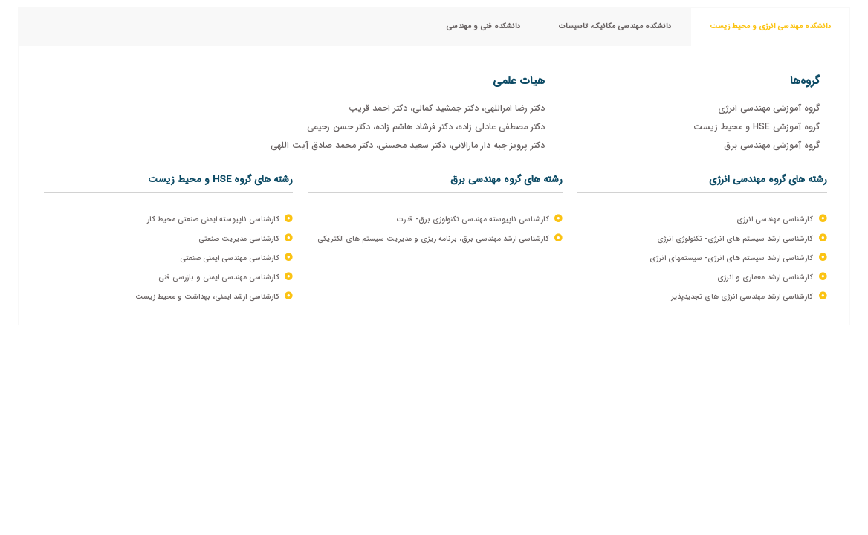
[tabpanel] (434, 185)
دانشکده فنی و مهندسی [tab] (483, 26)
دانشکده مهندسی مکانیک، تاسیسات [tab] (615, 26)
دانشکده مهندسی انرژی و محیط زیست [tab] (770, 26)
